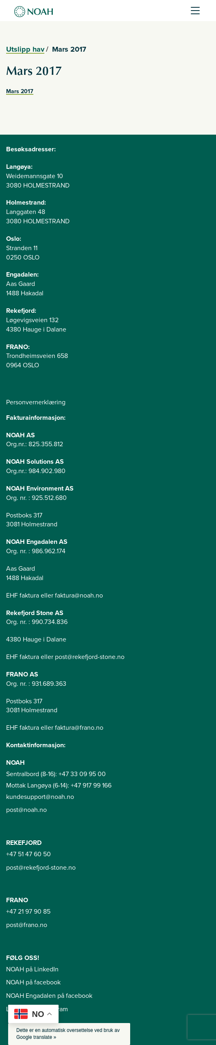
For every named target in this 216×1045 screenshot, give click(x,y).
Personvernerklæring (35, 402)
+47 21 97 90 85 (28, 912)
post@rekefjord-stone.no (41, 868)
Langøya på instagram (37, 1009)
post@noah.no (26, 810)
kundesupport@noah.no (40, 797)
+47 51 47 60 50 (28, 854)
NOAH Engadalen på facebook (49, 996)
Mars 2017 (19, 91)
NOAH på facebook (33, 982)
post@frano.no (26, 925)
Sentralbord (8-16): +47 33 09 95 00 (56, 774)
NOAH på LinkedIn (32, 969)
